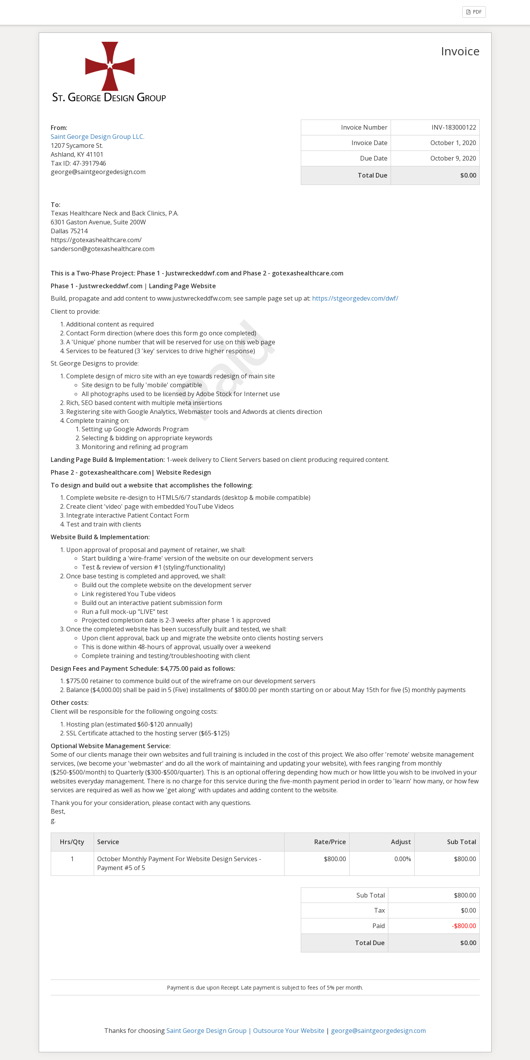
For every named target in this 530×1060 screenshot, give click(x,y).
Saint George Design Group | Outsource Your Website (245, 1030)
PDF (474, 12)
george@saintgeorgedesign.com (378, 1030)
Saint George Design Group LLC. (97, 136)
